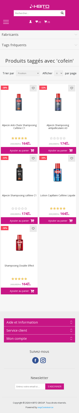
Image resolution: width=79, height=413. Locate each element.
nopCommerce (45, 407)
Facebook (35, 360)
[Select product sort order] (28, 73)
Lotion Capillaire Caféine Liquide (57, 195)
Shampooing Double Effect (19, 265)
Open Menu (6, 22)
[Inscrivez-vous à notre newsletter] (30, 386)
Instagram (43, 360)
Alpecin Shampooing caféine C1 (19, 195)
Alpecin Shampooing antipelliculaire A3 (58, 127)
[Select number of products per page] (58, 73)
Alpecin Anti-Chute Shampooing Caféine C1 (19, 127)
